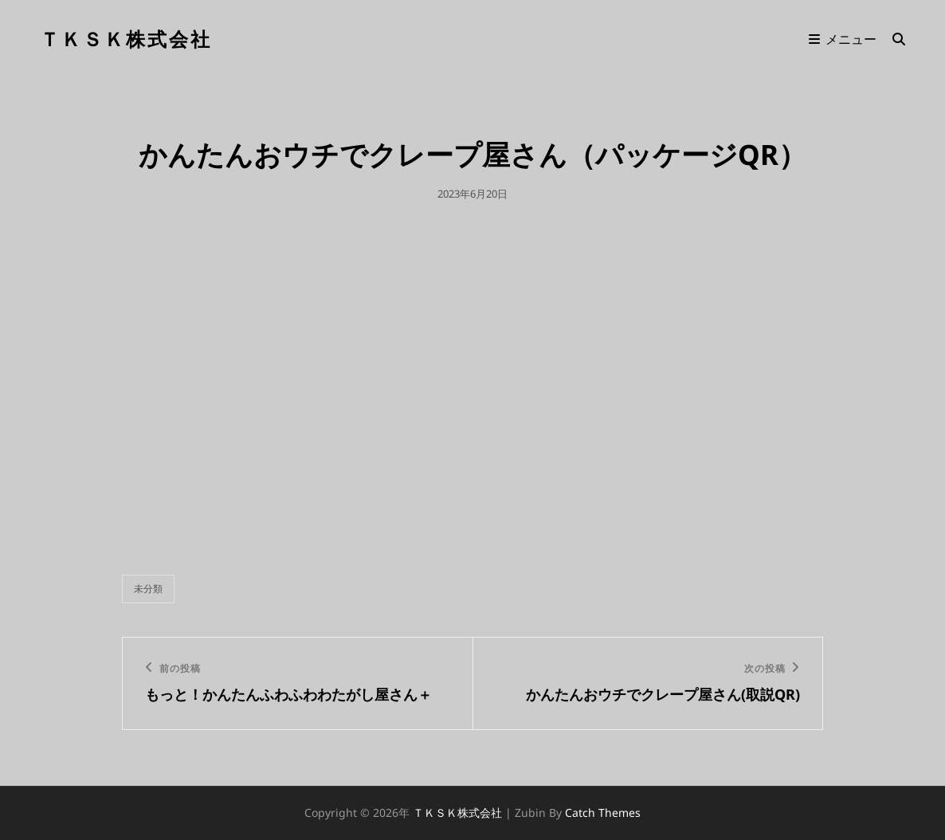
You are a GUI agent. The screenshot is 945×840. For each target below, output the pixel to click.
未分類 (148, 588)
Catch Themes (603, 812)
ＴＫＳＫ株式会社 (126, 39)
